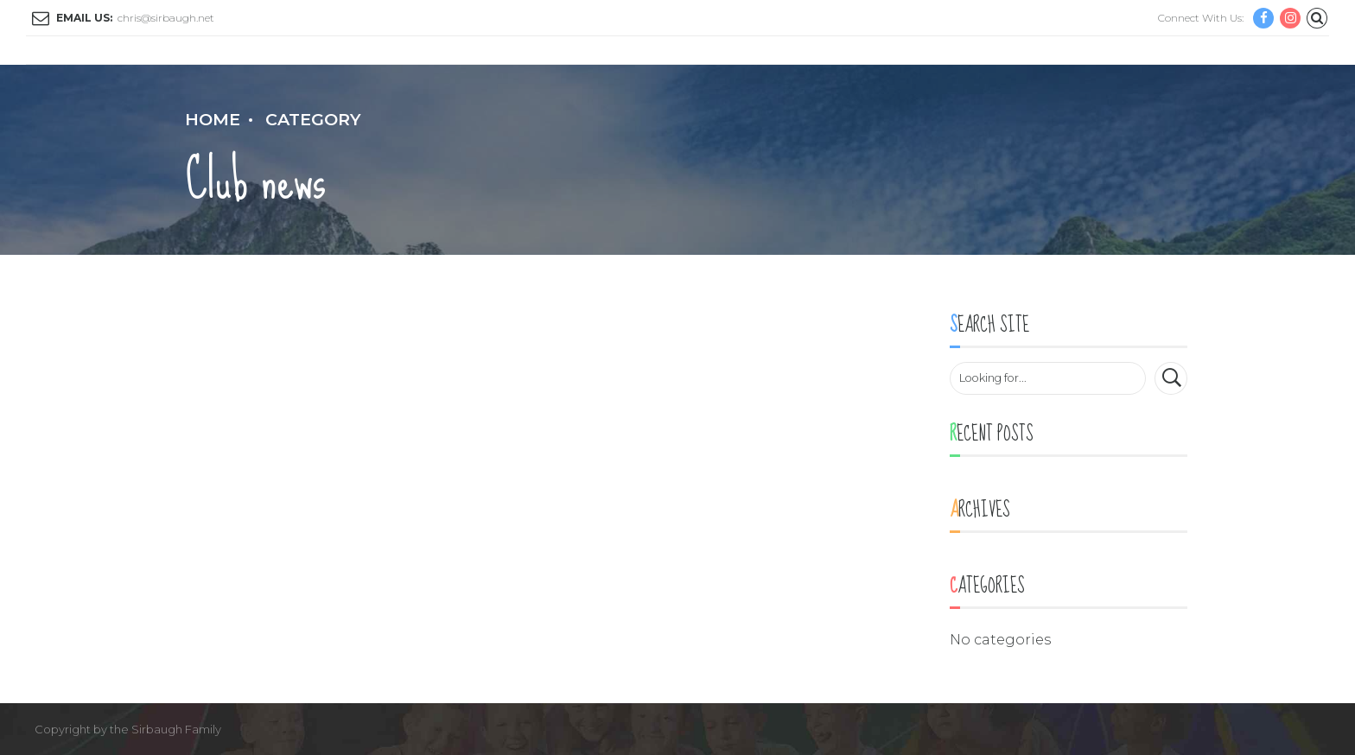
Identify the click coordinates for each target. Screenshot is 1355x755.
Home (212, 119)
